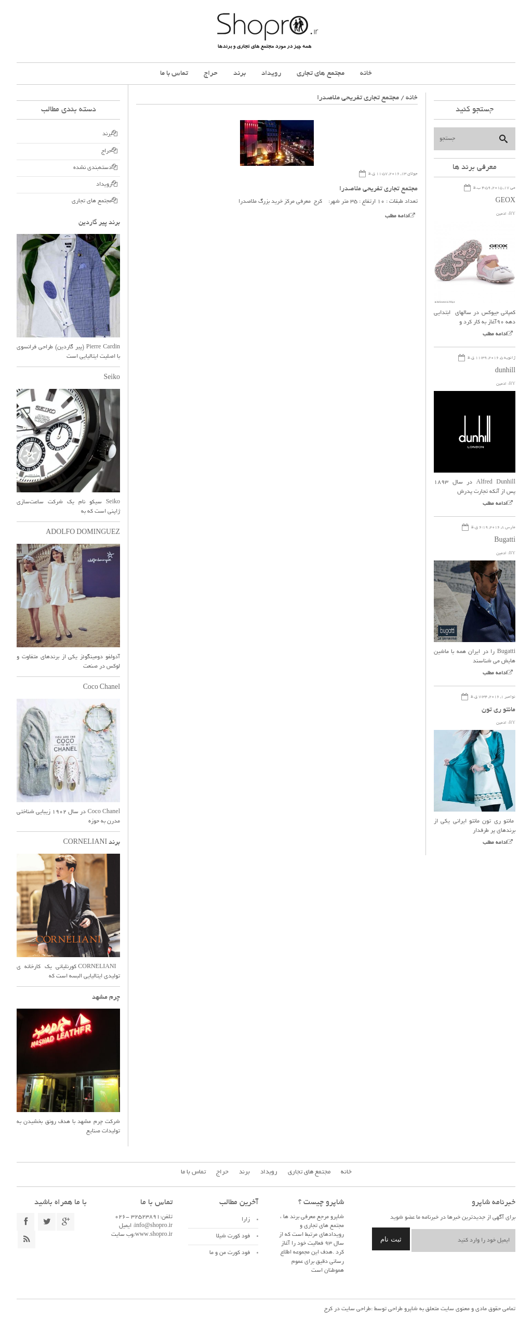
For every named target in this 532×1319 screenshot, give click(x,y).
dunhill (505, 371)
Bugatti (504, 540)
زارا (246, 1220)
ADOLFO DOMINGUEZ (82, 533)
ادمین (501, 214)
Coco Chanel (101, 687)
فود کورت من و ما (229, 1253)
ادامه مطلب (397, 216)
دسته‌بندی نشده (92, 168)
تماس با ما (174, 73)
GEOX (505, 201)
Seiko (111, 378)
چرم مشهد (106, 997)
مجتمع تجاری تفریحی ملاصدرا (378, 189)
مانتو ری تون (498, 710)
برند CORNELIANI (91, 842)
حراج (211, 73)
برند (239, 73)
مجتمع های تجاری (320, 73)
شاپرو (410, 1309)
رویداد (271, 73)
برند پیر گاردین (99, 223)
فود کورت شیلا (233, 1236)
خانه (366, 73)
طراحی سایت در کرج (347, 1309)
